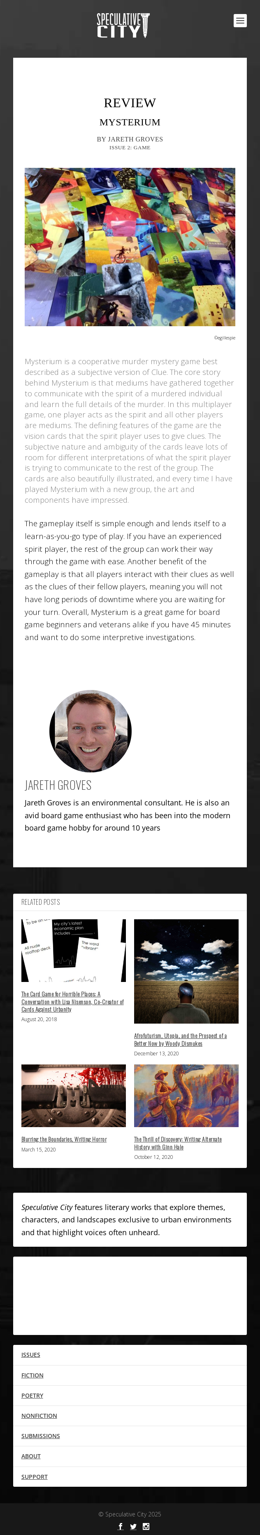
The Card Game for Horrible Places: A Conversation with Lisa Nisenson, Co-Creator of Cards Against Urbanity (72, 1001)
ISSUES (30, 1354)
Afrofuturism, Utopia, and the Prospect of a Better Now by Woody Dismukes (180, 1039)
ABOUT (31, 1456)
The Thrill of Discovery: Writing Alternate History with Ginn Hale (178, 1143)
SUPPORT (34, 1477)
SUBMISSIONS (40, 1436)
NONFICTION (39, 1416)
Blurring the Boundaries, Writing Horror (64, 1139)
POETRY (32, 1395)
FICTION (32, 1375)
